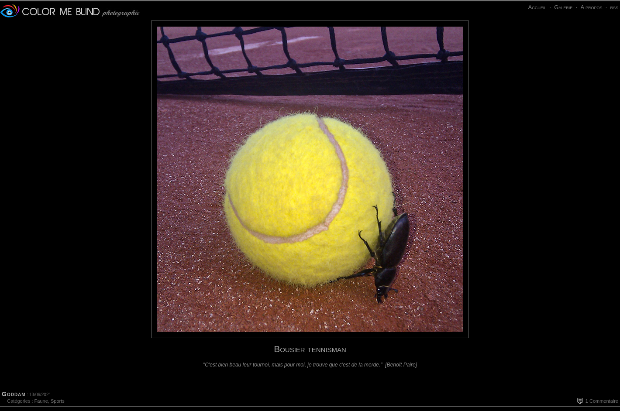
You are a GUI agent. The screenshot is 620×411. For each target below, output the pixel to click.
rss (614, 7)
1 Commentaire (602, 401)
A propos (591, 7)
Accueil (537, 7)
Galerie (563, 7)
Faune (41, 401)
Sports (58, 401)
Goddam (14, 393)
